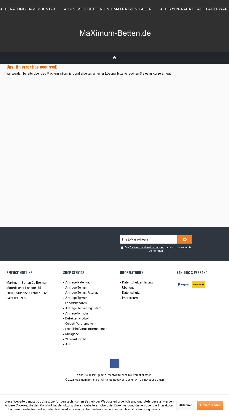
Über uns (128, 287)
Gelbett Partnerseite (79, 323)
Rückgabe (72, 334)
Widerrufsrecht (75, 339)
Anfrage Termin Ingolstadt (83, 308)
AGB (68, 344)
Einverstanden (210, 405)
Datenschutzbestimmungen (147, 247)
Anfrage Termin (76, 287)
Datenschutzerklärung (137, 282)
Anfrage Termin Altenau (82, 292)
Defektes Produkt (77, 318)
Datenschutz (131, 292)
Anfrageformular (77, 313)
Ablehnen (185, 405)
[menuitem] (114, 58)
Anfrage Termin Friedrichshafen (76, 300)
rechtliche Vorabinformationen (86, 329)
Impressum (130, 298)
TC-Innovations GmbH (151, 379)
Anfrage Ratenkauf (78, 282)
